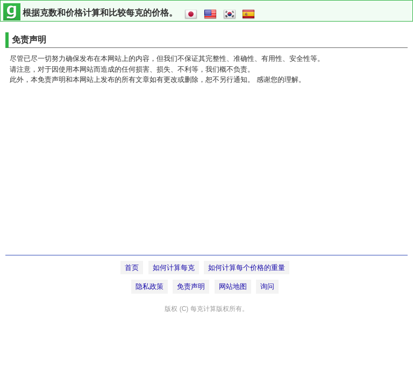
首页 (132, 268)
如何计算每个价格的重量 (246, 268)
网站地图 (233, 286)
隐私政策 (149, 286)
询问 (267, 286)
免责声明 (191, 286)
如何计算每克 (174, 268)
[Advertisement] (206, 174)
